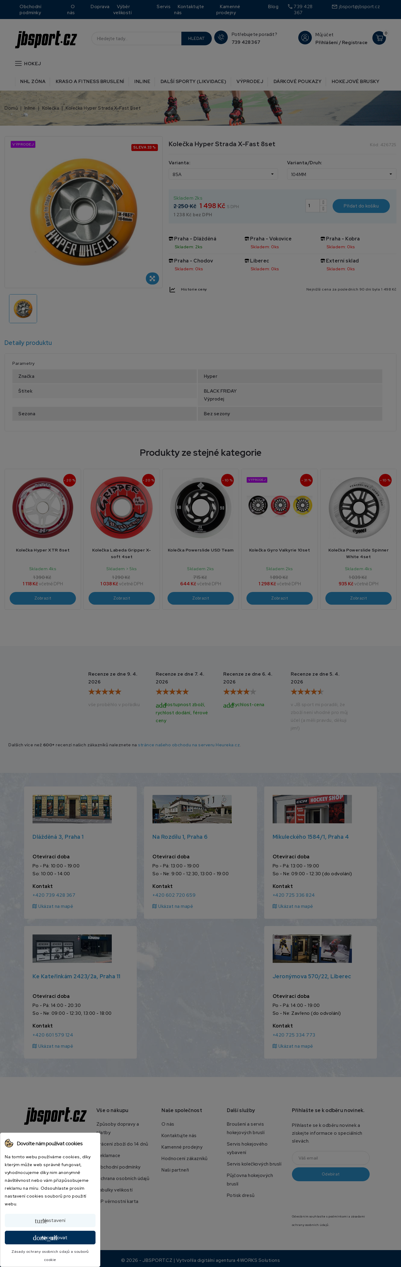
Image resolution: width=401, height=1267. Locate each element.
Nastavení (50, 1221)
